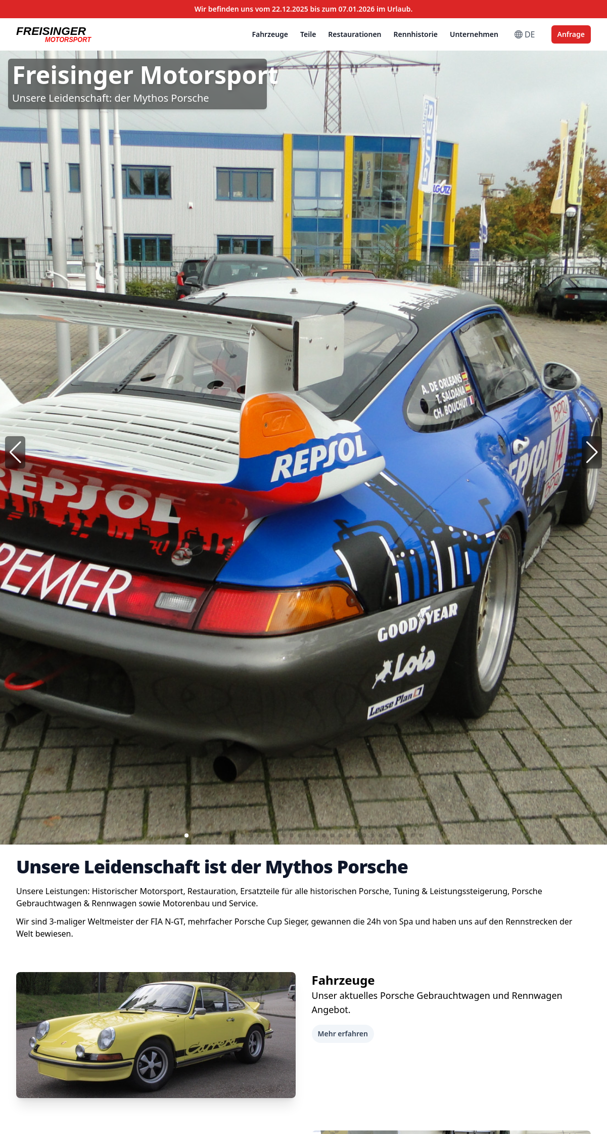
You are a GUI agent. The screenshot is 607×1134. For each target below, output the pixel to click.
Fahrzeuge (270, 34)
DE (525, 34)
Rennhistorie (416, 34)
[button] (592, 452)
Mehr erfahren (343, 1033)
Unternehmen (474, 34)
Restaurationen (354, 34)
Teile (308, 34)
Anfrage (571, 34)
